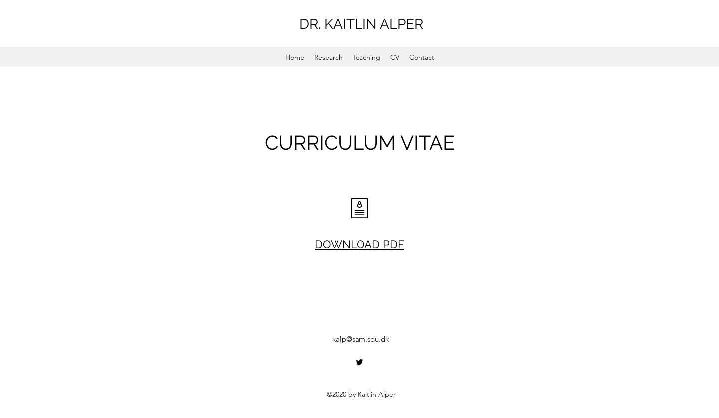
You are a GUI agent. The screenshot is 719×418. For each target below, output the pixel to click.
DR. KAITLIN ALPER (361, 24)
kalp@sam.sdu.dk (360, 339)
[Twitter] (359, 363)
